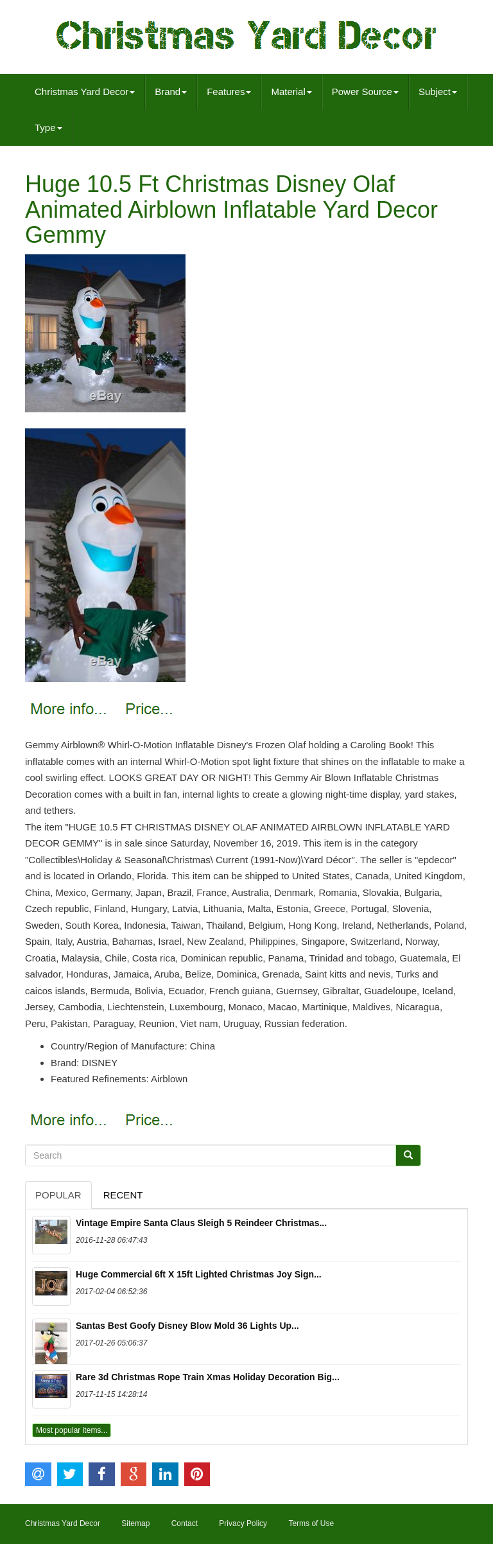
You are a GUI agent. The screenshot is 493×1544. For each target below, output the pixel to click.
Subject (438, 91)
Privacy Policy (243, 1523)
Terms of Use (311, 1523)
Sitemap (135, 1523)
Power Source (365, 91)
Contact (184, 1523)
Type (48, 127)
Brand (171, 91)
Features (229, 91)
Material (291, 91)
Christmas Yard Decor (85, 91)
